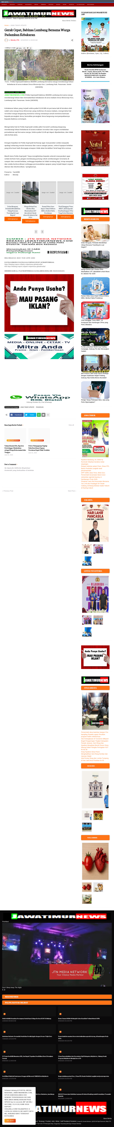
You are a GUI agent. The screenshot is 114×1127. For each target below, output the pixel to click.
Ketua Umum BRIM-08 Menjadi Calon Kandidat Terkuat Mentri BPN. (79, 1018)
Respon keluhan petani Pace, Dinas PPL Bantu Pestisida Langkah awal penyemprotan (95, 468)
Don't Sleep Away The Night (11, 987)
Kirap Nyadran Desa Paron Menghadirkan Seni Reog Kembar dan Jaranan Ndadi (94, 754)
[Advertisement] (39, 376)
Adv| (53, 1121)
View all (71, 425)
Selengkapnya (13, 219)
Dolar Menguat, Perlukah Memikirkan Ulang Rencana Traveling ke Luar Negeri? (12, 210)
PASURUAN (39, 407)
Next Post (71, 491)
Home (6, 25)
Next (7, 921)
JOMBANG (43, 4)
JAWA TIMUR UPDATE (18, 25)
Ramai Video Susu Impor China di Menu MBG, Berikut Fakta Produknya (48, 209)
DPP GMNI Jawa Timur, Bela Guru (93, 473)
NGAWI (64, 4)
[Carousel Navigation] (39, 232)
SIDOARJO (12, 4)
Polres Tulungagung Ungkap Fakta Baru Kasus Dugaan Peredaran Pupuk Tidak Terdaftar (39, 448)
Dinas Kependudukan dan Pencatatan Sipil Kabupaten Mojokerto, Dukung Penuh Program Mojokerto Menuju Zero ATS (82, 1057)
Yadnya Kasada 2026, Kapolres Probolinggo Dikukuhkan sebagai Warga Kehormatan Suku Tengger (15, 449)
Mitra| (57, 1121)
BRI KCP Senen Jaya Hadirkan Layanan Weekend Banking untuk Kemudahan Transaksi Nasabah (84, 1095)
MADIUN (58, 4)
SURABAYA (4, 4)
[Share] (72, 40)
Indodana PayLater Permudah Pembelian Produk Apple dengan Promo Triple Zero (27, 1036)
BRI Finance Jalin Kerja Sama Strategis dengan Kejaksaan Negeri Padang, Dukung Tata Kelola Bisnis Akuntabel (95, 376)
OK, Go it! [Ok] (10, 1121)
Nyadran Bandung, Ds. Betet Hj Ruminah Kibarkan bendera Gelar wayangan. (92, 462)
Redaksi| (73, 1121)
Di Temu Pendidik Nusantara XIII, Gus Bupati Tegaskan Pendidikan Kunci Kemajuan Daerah (27, 1057)
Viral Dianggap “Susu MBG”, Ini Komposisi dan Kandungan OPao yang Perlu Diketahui (65, 209)
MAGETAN (71, 4)
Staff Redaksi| (65, 1121)
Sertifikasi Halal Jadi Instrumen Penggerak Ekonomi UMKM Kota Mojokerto (25, 1076)
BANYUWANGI (90, 4)
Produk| (48, 1121)
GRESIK (36, 4)
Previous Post (8, 491)
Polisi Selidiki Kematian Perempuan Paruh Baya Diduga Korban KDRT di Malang (26, 1018)
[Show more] (48, 415)
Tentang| (42, 1121)
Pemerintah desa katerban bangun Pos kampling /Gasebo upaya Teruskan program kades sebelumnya (94, 734)
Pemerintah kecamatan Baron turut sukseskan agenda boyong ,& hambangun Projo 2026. (93, 477)
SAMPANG (19, 4)
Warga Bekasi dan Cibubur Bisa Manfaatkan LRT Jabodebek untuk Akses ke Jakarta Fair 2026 (30, 211)
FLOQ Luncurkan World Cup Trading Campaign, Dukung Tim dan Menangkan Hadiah (95, 349)
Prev (3, 921)
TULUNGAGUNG (80, 4)
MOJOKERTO (28, 4)
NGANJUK (51, 4)
